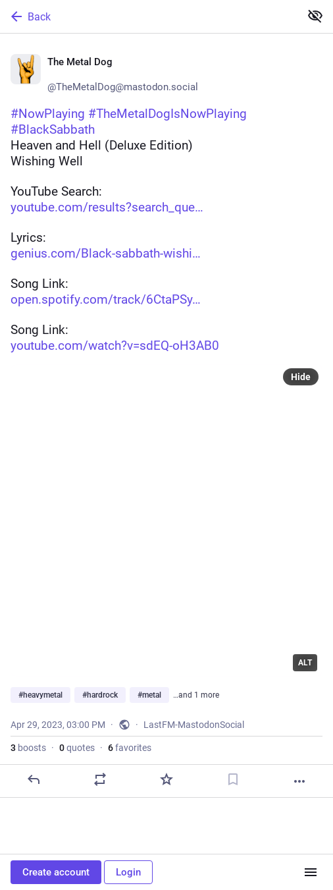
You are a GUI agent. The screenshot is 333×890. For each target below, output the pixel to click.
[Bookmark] (233, 779)
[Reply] (33, 779)
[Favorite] (166, 779)
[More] (299, 781)
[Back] (148, 16)
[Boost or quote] (100, 779)
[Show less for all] (315, 16)
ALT (305, 662)
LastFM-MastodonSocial (193, 724)
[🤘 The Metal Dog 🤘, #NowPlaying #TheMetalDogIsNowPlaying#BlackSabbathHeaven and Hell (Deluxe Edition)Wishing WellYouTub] (166, 416)
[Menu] (310, 872)
